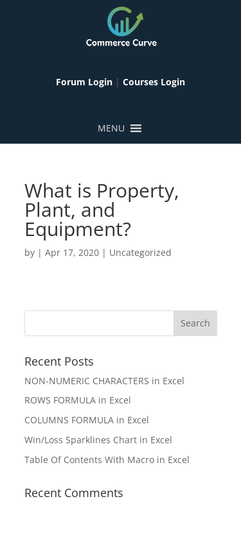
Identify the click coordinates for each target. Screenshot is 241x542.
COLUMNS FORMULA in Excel (86, 420)
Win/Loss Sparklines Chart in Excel (98, 440)
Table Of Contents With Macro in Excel (107, 459)
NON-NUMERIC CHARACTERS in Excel (104, 381)
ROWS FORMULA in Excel (77, 400)
